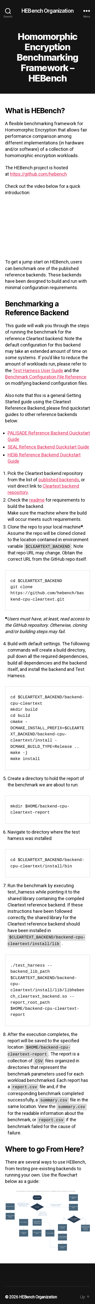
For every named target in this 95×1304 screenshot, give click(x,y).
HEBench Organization (47, 10)
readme (37, 500)
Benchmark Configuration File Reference (45, 376)
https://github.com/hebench (38, 174)
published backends (59, 479)
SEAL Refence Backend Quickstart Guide (48, 447)
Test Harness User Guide (38, 370)
